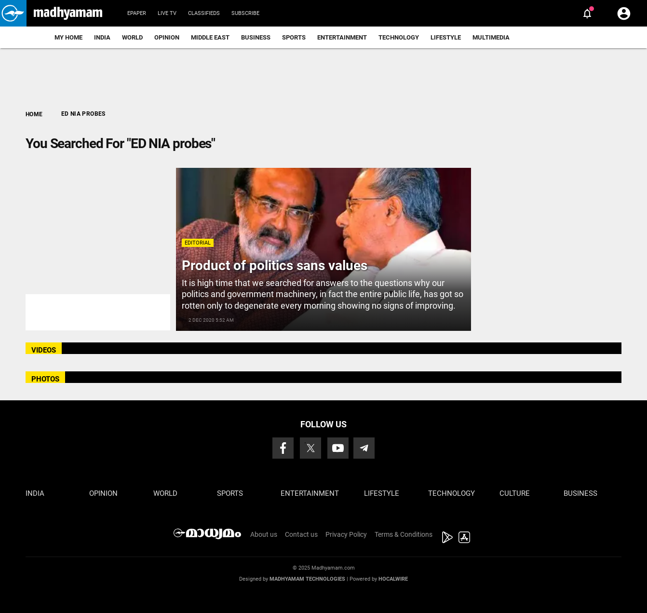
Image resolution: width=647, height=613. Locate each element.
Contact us (301, 534)
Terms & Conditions (403, 534)
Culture (514, 493)
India (102, 37)
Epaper (136, 13)
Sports (294, 37)
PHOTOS (45, 379)
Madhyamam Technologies (307, 579)
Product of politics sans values (274, 265)
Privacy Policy (346, 534)
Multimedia (491, 37)
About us (263, 534)
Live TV (167, 13)
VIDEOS (43, 350)
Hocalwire (393, 579)
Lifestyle (446, 37)
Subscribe (245, 13)
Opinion (166, 37)
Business (255, 37)
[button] (13, 13)
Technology (398, 37)
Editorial (198, 243)
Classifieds (204, 13)
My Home (68, 37)
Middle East (210, 37)
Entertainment (342, 37)
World (132, 37)
